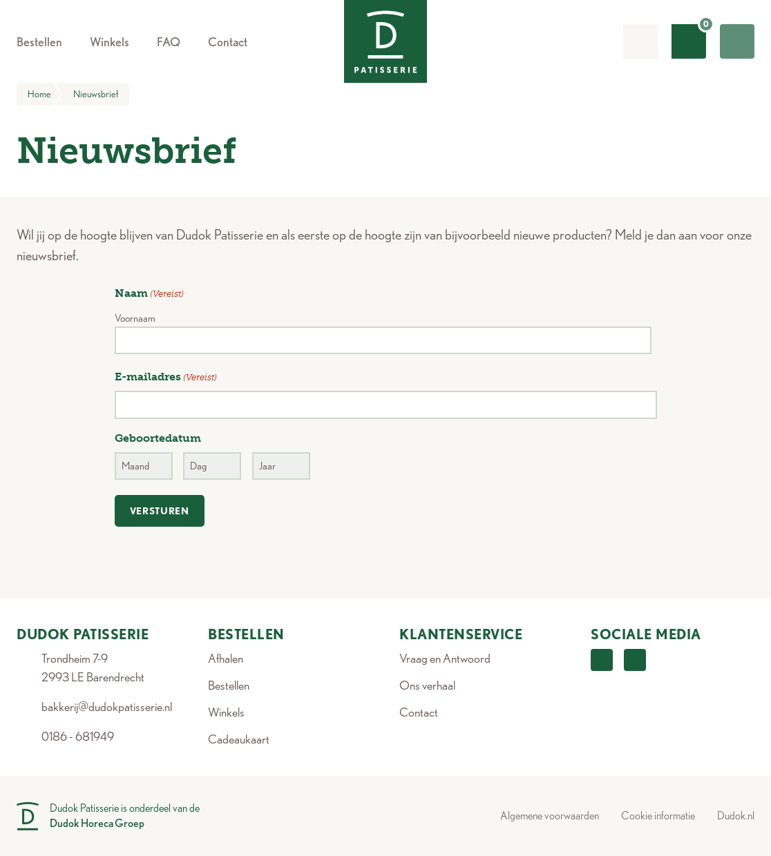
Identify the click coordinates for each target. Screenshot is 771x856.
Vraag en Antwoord (445, 658)
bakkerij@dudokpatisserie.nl (106, 706)
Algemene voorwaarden (549, 815)
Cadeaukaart (238, 739)
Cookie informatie (658, 815)
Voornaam (135, 318)
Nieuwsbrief (95, 93)
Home (45, 94)
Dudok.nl (735, 815)
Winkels (226, 712)
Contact (418, 712)
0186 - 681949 (77, 736)
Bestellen (228, 685)
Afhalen (225, 658)
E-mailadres (166, 377)
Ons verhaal (427, 685)
